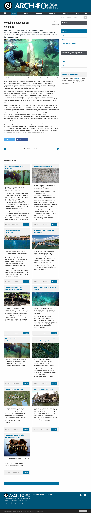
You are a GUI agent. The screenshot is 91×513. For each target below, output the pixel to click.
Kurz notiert (25, 17)
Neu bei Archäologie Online (69, 43)
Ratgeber (65, 13)
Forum (77, 13)
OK (83, 511)
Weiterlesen (26, 224)
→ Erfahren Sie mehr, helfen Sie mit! (14, 504)
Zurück (31, 483)
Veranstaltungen (66, 39)
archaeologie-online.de (9, 17)
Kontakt (42, 494)
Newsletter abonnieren (70, 74)
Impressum (36, 494)
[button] (9, 139)
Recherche (39, 13)
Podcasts (64, 65)
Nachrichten (65, 27)
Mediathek (52, 13)
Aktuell (14, 13)
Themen (26, 13)
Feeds (63, 35)
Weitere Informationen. (38, 511)
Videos (63, 61)
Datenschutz (49, 494)
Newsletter (79, 78)
